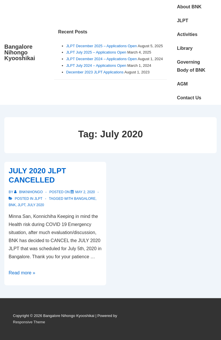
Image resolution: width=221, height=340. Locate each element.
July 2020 (35, 205)
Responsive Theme (29, 322)
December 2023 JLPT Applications (94, 72)
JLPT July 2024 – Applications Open (96, 65)
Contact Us (189, 97)
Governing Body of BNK (191, 66)
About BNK (189, 6)
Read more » (22, 272)
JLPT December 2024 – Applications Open (101, 59)
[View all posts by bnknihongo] (29, 192)
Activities (187, 34)
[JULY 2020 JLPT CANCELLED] (85, 192)
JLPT (182, 20)
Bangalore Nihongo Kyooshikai (19, 52)
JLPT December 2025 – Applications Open (101, 46)
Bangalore (85, 199)
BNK (12, 205)
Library (185, 48)
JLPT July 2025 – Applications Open (96, 52)
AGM (182, 83)
